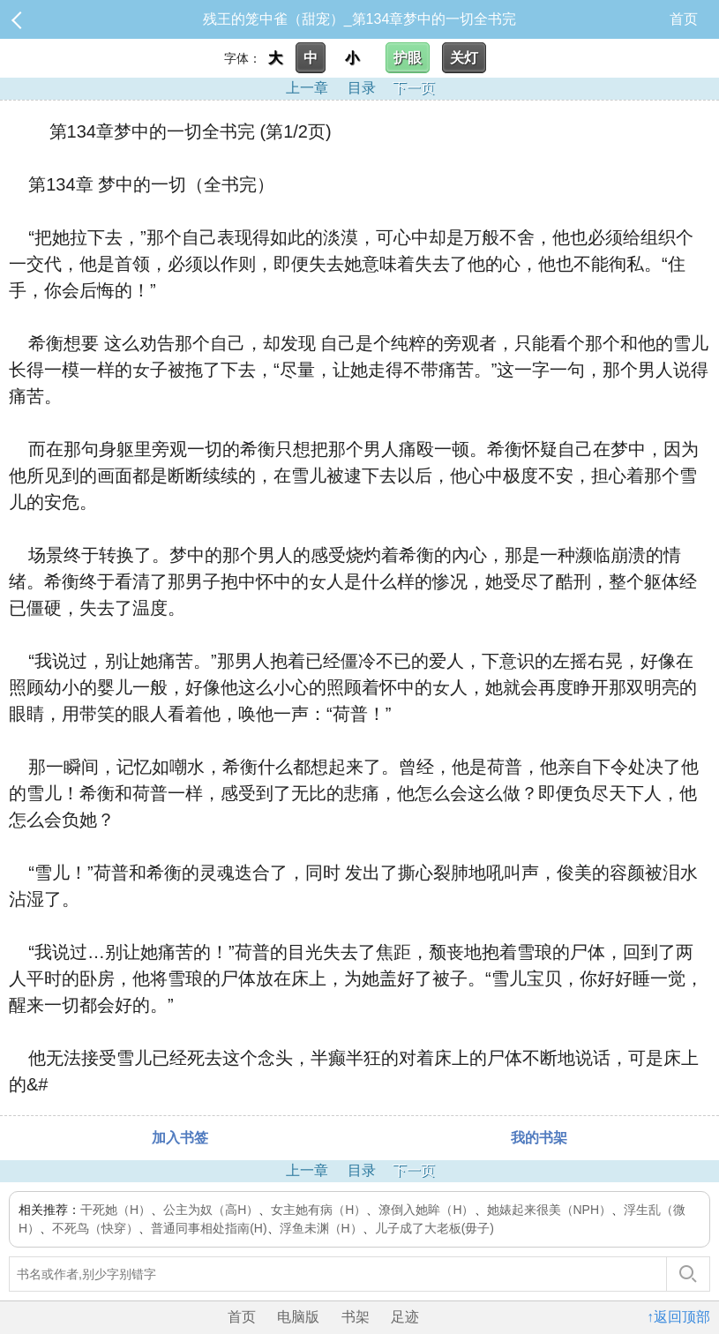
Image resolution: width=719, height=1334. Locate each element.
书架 (355, 1316)
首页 (684, 18)
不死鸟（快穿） (95, 1228)
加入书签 (180, 1137)
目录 (362, 87)
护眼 (407, 57)
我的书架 (539, 1137)
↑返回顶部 (678, 1316)
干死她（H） (115, 1210)
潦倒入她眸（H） (426, 1210)
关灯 (464, 57)
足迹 (405, 1316)
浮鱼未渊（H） (321, 1228)
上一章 (307, 87)
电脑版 (298, 1316)
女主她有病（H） (318, 1210)
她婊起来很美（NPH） (549, 1210)
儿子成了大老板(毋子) (434, 1228)
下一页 (414, 87)
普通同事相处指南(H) (208, 1228)
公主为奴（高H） (210, 1210)
